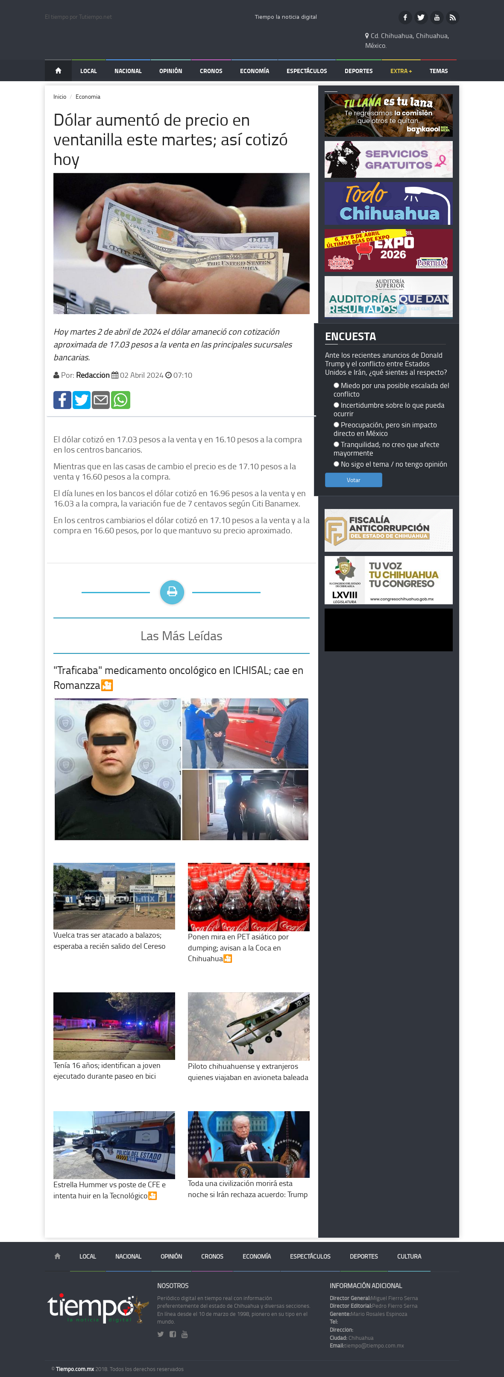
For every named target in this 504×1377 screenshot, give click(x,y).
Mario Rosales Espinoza (368, 1314)
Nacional (128, 70)
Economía (254, 70)
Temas (439, 70)
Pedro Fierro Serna (374, 1305)
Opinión (170, 70)
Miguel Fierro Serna (374, 1298)
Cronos (211, 70)
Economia (88, 96)
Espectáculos (307, 70)
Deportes (359, 70)
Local (88, 70)
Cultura (409, 1256)
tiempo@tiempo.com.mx (367, 1345)
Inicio (59, 96)
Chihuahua (352, 1338)
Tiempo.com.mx (75, 1369)
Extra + (401, 70)
